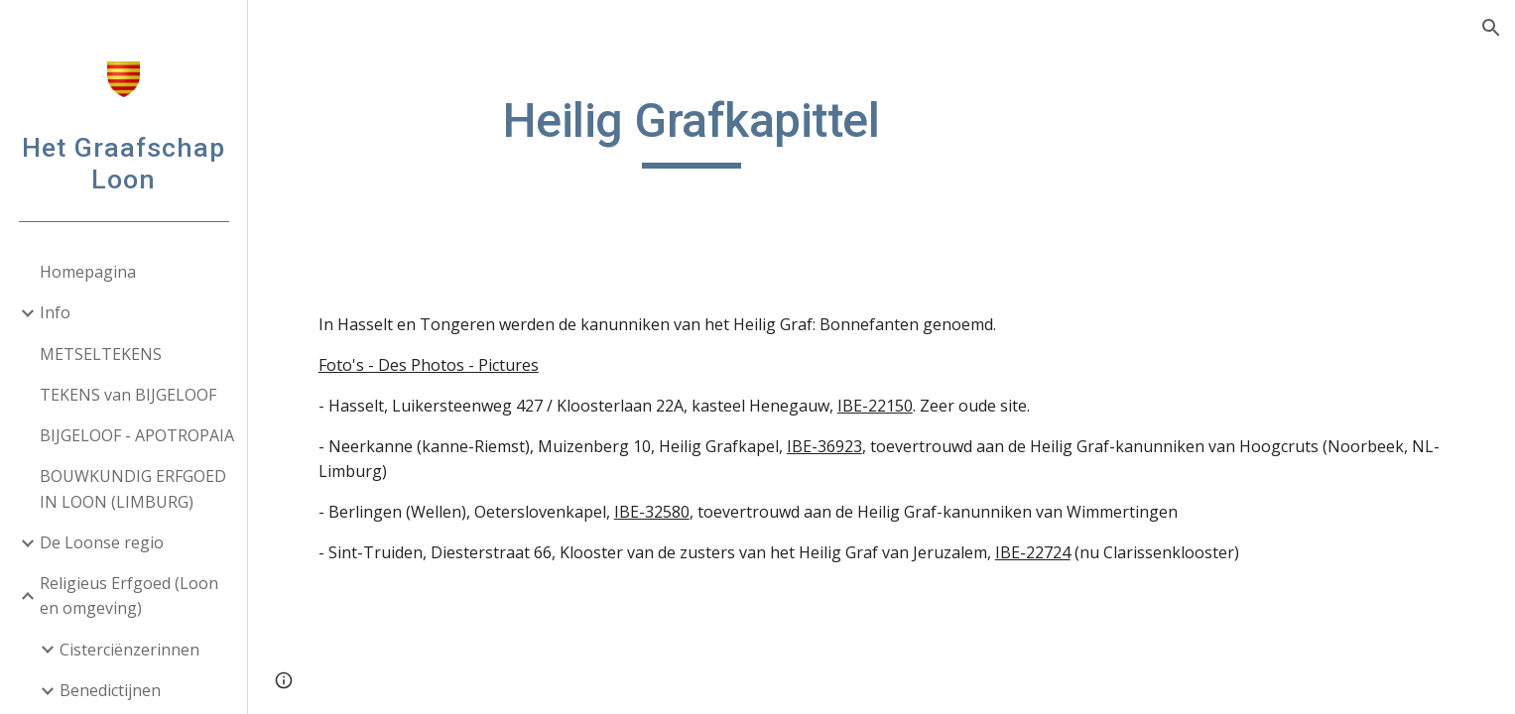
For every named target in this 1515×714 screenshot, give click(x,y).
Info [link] (55, 312)
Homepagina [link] (88, 272)
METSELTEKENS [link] (101, 354)
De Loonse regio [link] (102, 542)
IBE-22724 (1033, 552)
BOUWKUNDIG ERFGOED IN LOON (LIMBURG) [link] (133, 488)
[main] (692, 130)
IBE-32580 (652, 512)
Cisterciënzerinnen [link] (129, 649)
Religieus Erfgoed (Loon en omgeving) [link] (129, 595)
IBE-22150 (875, 405)
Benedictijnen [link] (110, 690)
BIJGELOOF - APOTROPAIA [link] (137, 435)
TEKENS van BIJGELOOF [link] (128, 395)
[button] (1491, 28)
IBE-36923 (824, 446)
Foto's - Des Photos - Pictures (428, 365)
